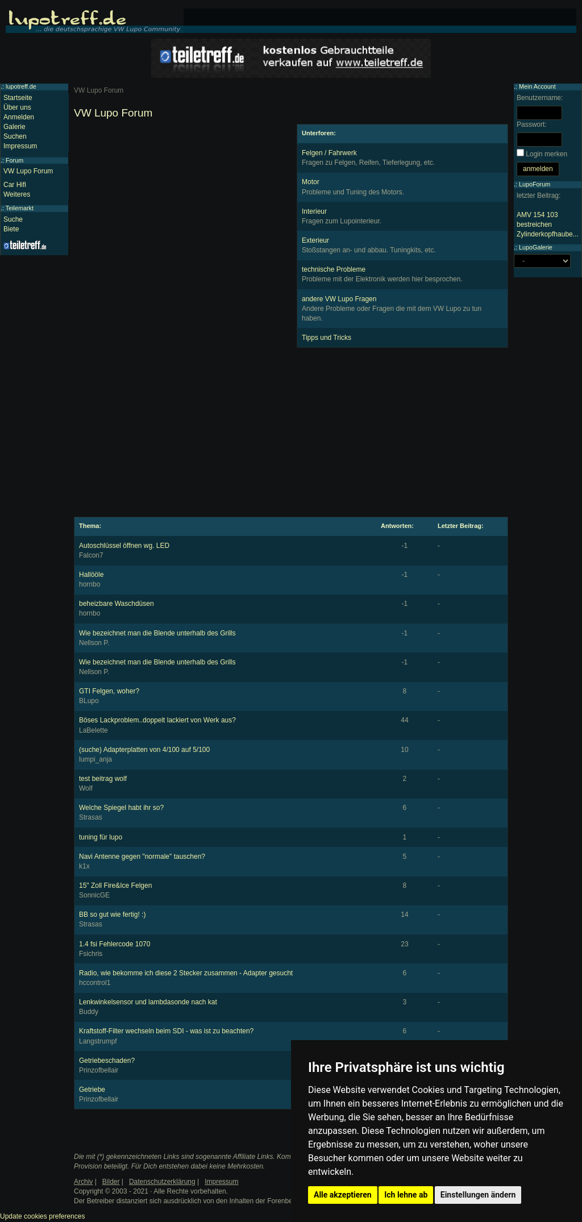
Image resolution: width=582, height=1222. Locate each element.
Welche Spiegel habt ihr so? (121, 808)
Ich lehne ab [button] (405, 1194)
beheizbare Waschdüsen (116, 604)
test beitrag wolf (103, 779)
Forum (14, 160)
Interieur (314, 211)
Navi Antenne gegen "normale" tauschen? (142, 857)
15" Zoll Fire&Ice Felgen (115, 886)
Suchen (15, 136)
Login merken (546, 154)
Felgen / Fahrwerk (329, 153)
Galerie (14, 127)
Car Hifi (14, 185)
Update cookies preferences (42, 1216)
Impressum (20, 146)
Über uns (17, 107)
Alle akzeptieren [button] (343, 1194)
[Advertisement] (179, 203)
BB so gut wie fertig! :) (112, 914)
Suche (13, 219)
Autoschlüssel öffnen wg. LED (124, 546)
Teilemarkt (20, 208)
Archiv (83, 1182)
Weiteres (16, 194)
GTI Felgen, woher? (109, 691)
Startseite (17, 98)
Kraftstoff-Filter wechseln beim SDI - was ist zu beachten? (166, 1031)
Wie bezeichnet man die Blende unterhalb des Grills (157, 633)
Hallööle (91, 575)
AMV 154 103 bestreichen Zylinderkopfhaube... (548, 224)
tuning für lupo (100, 837)
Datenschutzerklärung (162, 1182)
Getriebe (92, 1090)
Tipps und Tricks (326, 338)
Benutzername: (540, 98)
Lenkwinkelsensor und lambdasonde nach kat (148, 1002)
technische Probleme (333, 269)
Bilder (111, 1182)
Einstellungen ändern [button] (478, 1194)
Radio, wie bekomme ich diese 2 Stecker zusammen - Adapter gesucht (186, 973)
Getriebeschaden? (107, 1061)
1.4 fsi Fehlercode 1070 (114, 944)
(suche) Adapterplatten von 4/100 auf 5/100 (144, 750)
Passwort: (532, 124)
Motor (310, 182)
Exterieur (315, 240)
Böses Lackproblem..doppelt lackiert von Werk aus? (157, 720)
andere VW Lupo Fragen (339, 299)
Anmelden (18, 117)
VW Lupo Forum (28, 171)
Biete (11, 229)
